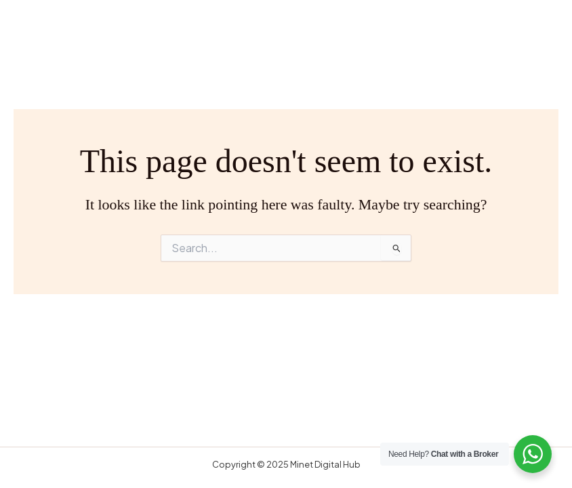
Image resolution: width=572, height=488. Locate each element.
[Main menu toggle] (535, 34)
